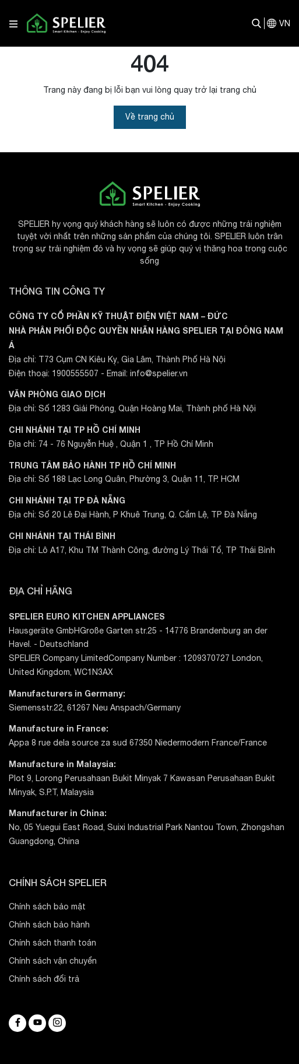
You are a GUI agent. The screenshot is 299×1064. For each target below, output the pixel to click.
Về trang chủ (149, 116)
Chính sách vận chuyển (53, 960)
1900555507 (75, 373)
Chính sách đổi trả (44, 979)
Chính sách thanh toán (52, 942)
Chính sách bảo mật (47, 906)
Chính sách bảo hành (49, 924)
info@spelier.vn (159, 373)
